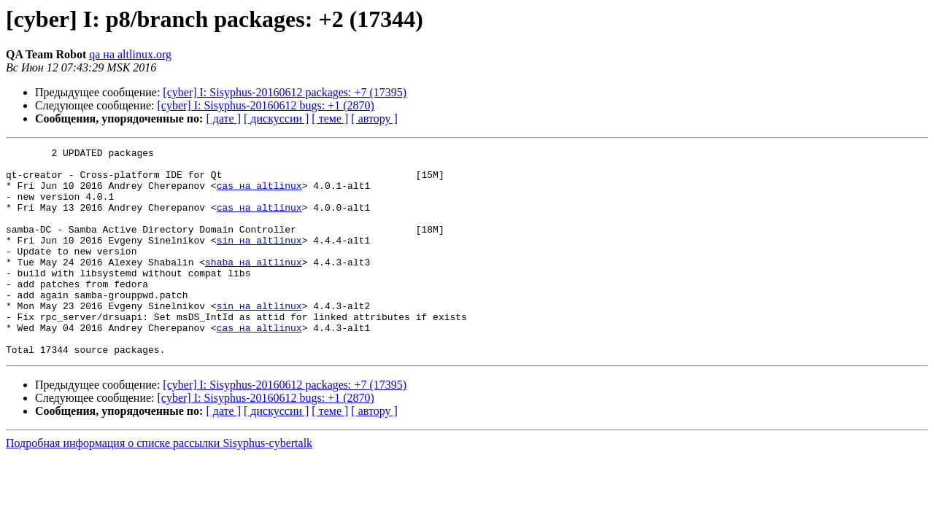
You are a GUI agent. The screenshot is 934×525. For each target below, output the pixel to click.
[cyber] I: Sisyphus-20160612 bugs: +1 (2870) (266, 105)
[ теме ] (330, 118)
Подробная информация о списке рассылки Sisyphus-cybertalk (159, 484)
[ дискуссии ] (276, 118)
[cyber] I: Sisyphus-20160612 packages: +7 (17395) (284, 92)
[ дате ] (223, 118)
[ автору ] (374, 118)
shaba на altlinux (253, 285)
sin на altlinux (259, 259)
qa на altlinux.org (130, 54)
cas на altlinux (259, 194)
